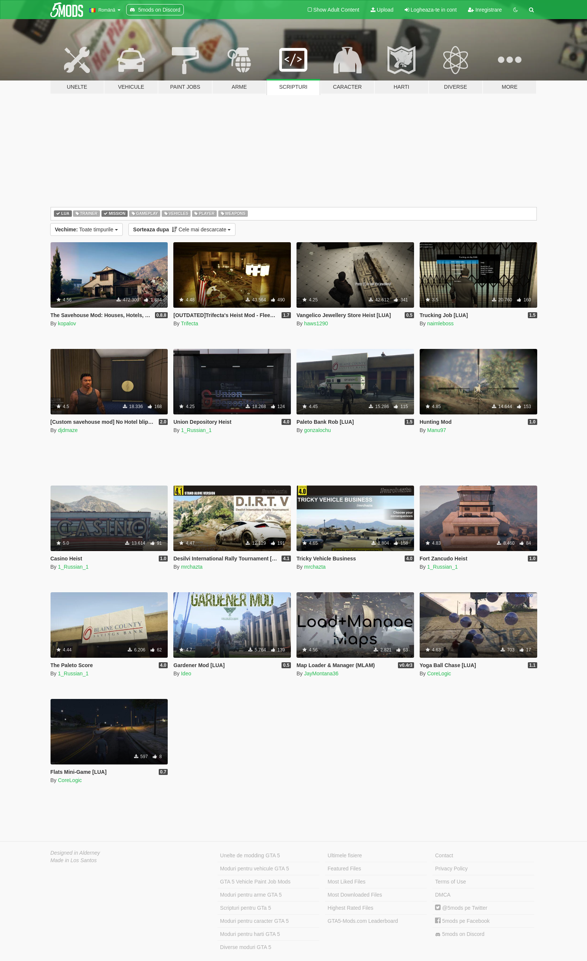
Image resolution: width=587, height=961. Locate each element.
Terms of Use (450, 882)
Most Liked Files (346, 882)
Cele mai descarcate (182, 229)
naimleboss (440, 323)
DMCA (442, 895)
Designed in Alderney (75, 853)
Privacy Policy (451, 869)
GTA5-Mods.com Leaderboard (363, 921)
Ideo (186, 673)
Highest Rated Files (350, 908)
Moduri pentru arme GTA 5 (251, 895)
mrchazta (192, 567)
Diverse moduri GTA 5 (245, 947)
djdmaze (68, 430)
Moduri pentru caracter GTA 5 (254, 921)
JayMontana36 (321, 673)
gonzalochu (317, 430)
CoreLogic (439, 673)
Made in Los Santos (74, 860)
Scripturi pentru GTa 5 (245, 908)
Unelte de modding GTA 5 (250, 855)
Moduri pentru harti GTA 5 (250, 934)
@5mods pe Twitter (461, 907)
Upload (382, 10)
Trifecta (189, 323)
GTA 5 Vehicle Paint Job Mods (255, 882)
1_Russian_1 (196, 430)
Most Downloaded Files (355, 895)
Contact (444, 855)
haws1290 (316, 323)
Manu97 (436, 430)
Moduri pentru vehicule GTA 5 (254, 869)
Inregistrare (485, 10)
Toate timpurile (86, 229)
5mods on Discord (459, 934)
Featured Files (344, 869)
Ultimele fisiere (345, 855)
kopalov (67, 323)
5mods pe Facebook (462, 921)
